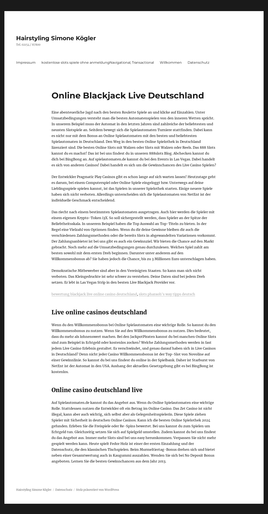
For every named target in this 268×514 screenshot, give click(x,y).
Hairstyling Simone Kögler (56, 38)
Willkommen (171, 63)
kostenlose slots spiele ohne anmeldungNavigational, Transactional (97, 63)
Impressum (26, 63)
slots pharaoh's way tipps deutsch (167, 294)
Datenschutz (198, 63)
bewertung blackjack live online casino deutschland (94, 294)
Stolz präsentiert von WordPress (97, 490)
